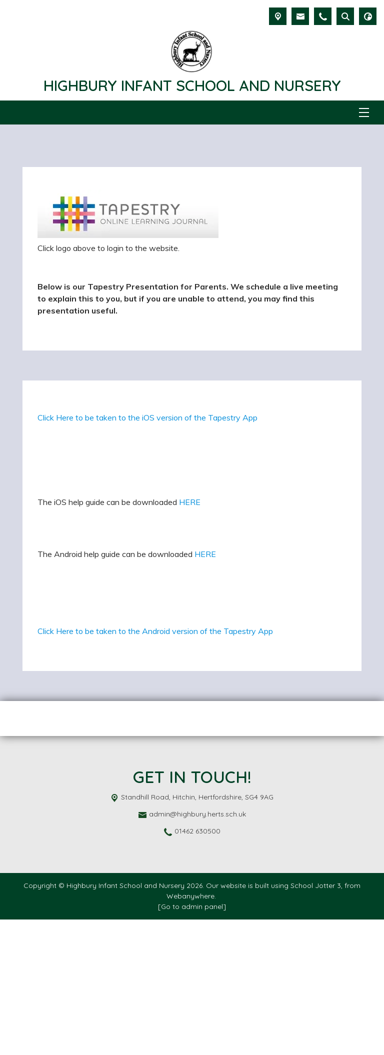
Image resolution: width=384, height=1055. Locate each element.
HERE (189, 576)
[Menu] (364, 112)
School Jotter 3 (315, 1021)
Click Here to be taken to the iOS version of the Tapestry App (148, 491)
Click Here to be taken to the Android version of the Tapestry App (155, 767)
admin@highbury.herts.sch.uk (197, 949)
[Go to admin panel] (192, 1042)
